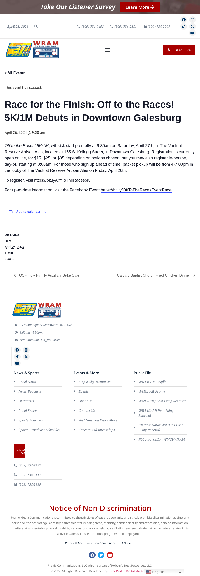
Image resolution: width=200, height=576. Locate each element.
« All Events (15, 73)
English (155, 572)
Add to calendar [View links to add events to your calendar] (28, 211)
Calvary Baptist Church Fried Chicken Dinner (154, 275)
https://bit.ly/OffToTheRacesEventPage (136, 190)
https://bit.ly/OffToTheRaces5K (62, 180)
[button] (36, 26)
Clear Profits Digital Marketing (129, 571)
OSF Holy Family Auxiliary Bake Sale (48, 275)
